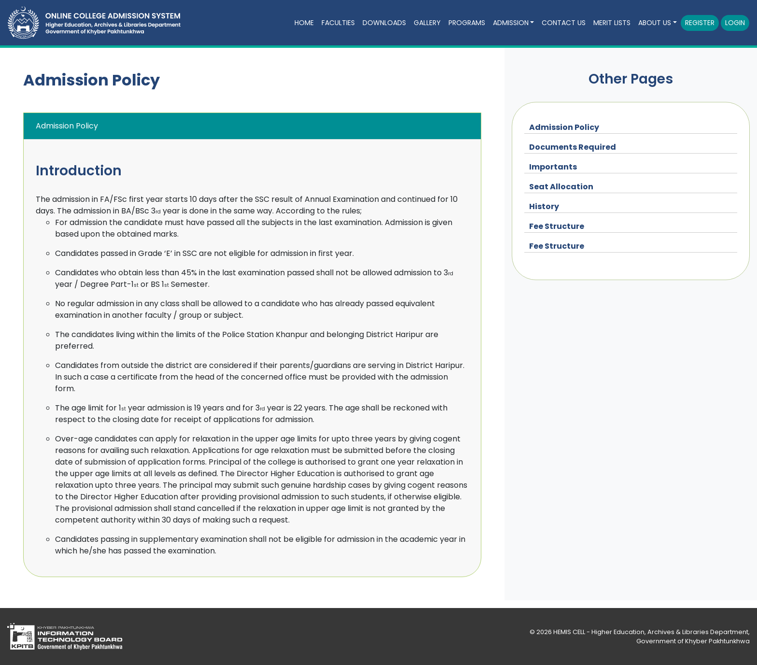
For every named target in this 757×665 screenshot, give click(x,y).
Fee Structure (556, 226)
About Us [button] (654, 23)
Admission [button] (511, 23)
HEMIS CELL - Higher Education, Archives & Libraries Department (650, 632)
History (544, 206)
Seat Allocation (561, 186)
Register (700, 23)
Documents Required (572, 147)
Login (735, 23)
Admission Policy (564, 127)
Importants (553, 166)
